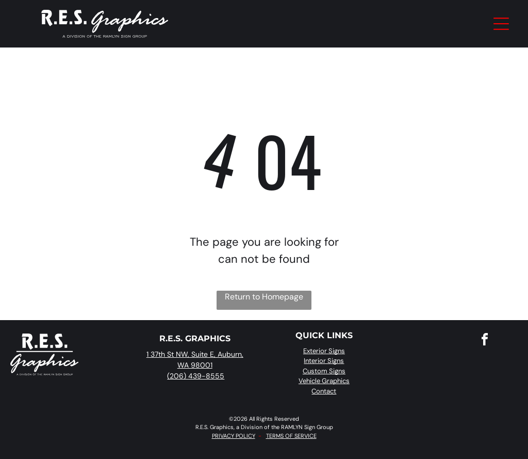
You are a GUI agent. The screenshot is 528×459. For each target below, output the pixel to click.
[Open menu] (501, 23)
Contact (323, 391)
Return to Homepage (264, 296)
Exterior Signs (324, 350)
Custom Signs (324, 371)
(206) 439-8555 (195, 376)
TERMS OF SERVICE (291, 435)
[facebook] (484, 341)
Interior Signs (324, 360)
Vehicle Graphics (324, 380)
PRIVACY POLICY (233, 435)
